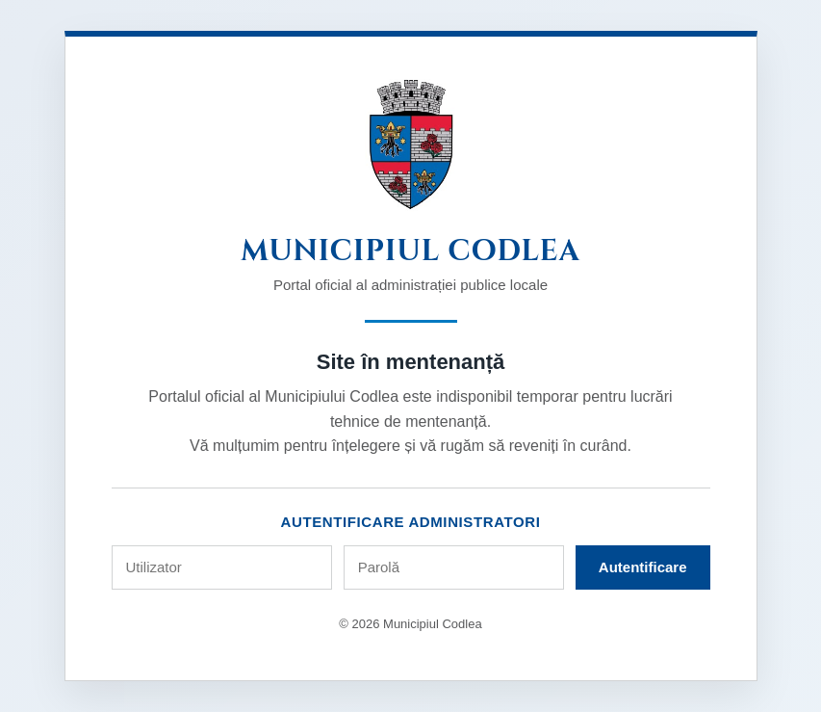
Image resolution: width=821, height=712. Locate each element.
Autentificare (643, 567)
